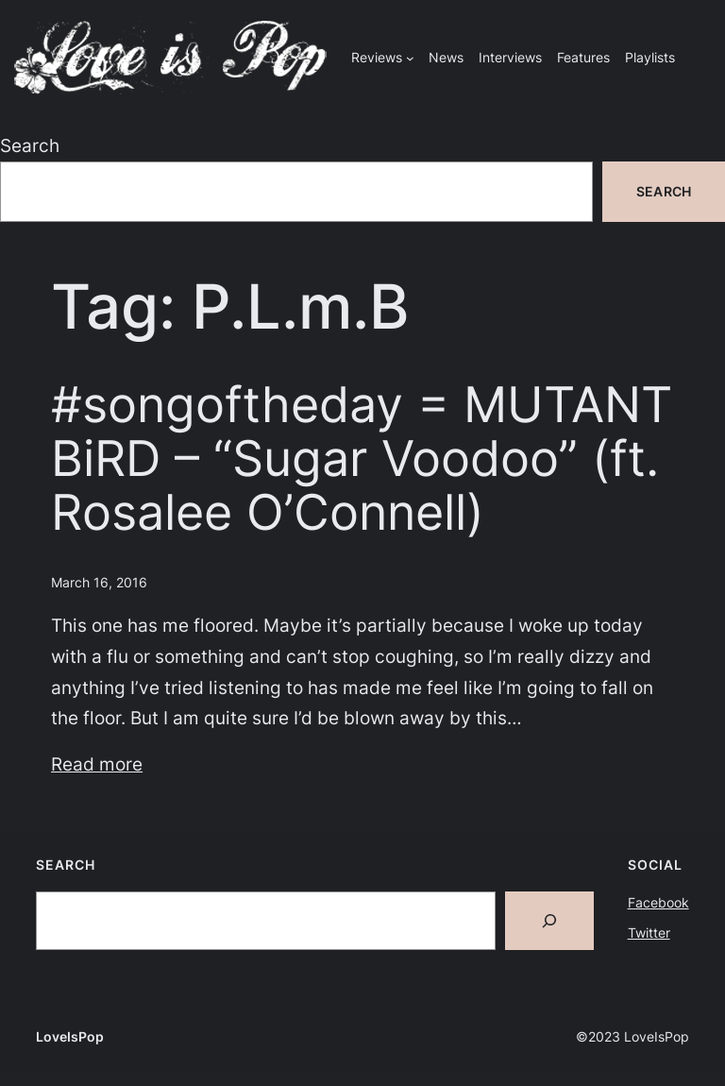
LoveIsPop (70, 1036)
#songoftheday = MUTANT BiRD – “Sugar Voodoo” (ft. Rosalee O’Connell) (361, 459)
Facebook (658, 902)
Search (29, 145)
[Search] (549, 920)
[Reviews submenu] (410, 58)
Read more (97, 764)
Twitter (649, 933)
